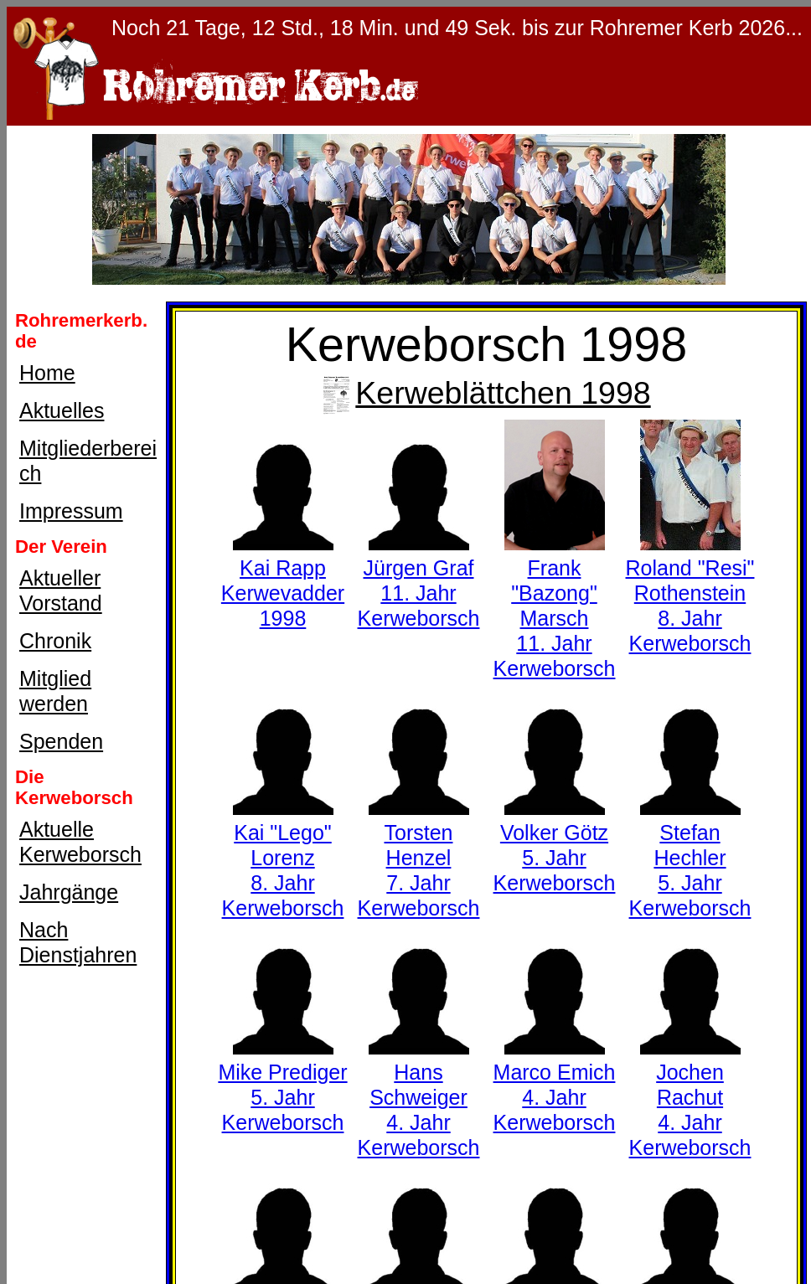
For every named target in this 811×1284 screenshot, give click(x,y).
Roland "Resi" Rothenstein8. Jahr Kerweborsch (690, 593)
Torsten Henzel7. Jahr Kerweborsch (419, 858)
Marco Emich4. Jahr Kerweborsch (554, 1084)
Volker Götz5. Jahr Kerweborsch (554, 845)
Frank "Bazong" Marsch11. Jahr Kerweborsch (554, 605)
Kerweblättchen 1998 (486, 392)
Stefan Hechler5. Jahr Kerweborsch (690, 858)
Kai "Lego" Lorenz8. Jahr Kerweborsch (283, 858)
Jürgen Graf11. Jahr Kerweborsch (419, 580)
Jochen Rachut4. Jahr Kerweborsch (690, 1097)
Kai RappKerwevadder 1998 (282, 580)
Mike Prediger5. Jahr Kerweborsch (282, 1084)
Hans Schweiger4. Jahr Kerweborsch (419, 1097)
